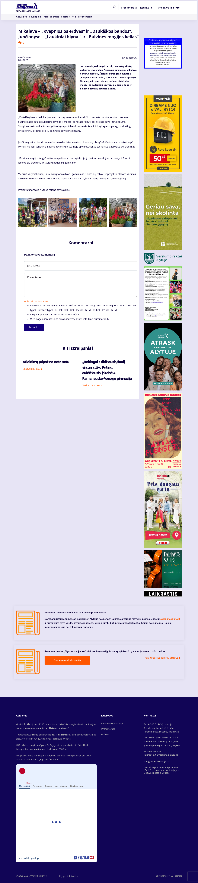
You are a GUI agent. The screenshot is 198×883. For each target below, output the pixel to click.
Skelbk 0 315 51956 (168, 8)
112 (74, 17)
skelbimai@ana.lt (170, 619)
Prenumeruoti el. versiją (67, 660)
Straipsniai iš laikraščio (112, 723)
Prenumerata (129, 8)
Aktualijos (21, 17)
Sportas (65, 17)
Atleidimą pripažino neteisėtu (46, 362)
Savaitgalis (35, 17)
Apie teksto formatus (36, 301)
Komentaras (34, 277)
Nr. (129, 57)
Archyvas (106, 733)
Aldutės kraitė (51, 17)
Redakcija (146, 8)
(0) (21, 43)
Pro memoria (85, 17)
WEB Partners (175, 875)
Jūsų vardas (33, 265)
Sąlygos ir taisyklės (68, 875)
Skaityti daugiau (32, 368)
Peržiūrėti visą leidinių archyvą (161, 657)
